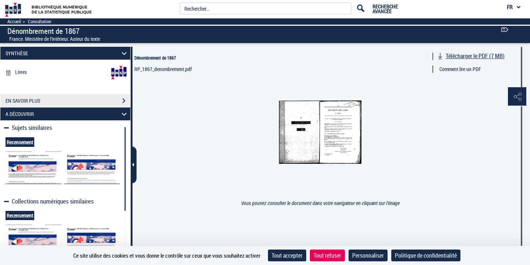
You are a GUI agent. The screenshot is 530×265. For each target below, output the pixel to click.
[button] (517, 96)
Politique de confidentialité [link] (426, 255)
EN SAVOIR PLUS (68, 101)
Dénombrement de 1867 (155, 58)
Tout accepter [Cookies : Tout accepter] (287, 255)
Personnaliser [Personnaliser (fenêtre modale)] (368, 255)
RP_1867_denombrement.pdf (163, 69)
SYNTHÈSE (67, 53)
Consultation (39, 21)
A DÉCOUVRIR (67, 113)
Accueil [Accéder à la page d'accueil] (14, 21)
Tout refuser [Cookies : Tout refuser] (327, 255)
